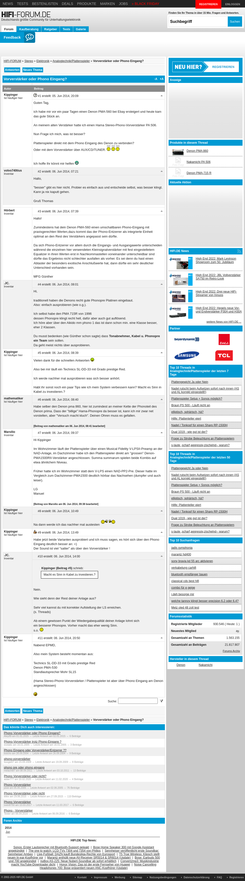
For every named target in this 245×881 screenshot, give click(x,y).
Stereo (28, 61)
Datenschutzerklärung (197, 877)
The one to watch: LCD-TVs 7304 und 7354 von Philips (64, 850)
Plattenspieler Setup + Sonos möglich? (196, 398)
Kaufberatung (28, 29)
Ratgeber (50, 29)
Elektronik (43, 61)
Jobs (123, 4)
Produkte (86, 4)
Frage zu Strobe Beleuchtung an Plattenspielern (202, 438)
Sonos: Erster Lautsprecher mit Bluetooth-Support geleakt (51, 847)
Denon (180, 665)
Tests (22, 4)
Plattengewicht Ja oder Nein (189, 382)
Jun (8, 831)
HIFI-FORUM (12, 61)
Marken (107, 4)
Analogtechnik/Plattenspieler (71, 61)
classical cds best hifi (185, 581)
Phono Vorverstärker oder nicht (24, 793)
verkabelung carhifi (183, 567)
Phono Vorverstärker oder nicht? (25, 776)
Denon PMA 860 (197, 151)
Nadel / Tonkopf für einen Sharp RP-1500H (199, 425)
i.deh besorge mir (182, 594)
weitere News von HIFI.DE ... (224, 321)
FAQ (219, 877)
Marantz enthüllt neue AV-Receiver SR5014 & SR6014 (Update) (89, 857)
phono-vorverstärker (17, 759)
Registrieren (236, 877)
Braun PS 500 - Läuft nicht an (190, 405)
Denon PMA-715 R (199, 173)
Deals (67, 4)
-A (156, 79)
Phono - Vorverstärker (18, 810)
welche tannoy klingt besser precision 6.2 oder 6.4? (205, 601)
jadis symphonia (181, 548)
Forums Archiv (231, 650)
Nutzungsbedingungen (163, 877)
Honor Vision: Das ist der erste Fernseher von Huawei (94, 864)
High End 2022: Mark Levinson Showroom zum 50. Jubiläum (216, 260)
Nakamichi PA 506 (198, 162)
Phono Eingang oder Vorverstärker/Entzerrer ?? (35, 750)
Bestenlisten (45, 4)
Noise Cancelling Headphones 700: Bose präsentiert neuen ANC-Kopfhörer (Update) (98, 866)
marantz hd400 (181, 554)
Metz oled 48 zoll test (185, 607)
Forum (8, 29)
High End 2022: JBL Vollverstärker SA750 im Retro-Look (218, 276)
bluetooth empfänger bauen (189, 574)
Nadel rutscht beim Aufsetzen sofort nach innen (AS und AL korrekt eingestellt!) (205, 390)
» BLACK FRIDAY (145, 4)
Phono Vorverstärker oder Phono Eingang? (32, 733)
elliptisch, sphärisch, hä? (187, 412)
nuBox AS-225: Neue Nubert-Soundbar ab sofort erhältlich (78, 861)
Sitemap (137, 877)
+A (162, 79)
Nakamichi (205, 665)
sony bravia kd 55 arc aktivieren (192, 561)
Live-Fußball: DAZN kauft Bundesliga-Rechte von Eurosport (76, 854)
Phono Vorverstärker (17, 785)
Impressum (100, 877)
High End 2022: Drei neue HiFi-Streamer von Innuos (216, 293)
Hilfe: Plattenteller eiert (186, 418)
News (8, 4)
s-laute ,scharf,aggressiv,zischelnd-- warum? (200, 445)
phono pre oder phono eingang (24, 767)
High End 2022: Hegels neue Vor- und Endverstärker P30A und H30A (219, 309)
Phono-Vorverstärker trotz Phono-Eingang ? (32, 741)
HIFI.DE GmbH (24, 877)
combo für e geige (183, 587)
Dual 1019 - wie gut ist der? (189, 432)
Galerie (81, 29)
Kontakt (82, 877)
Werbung (120, 877)
